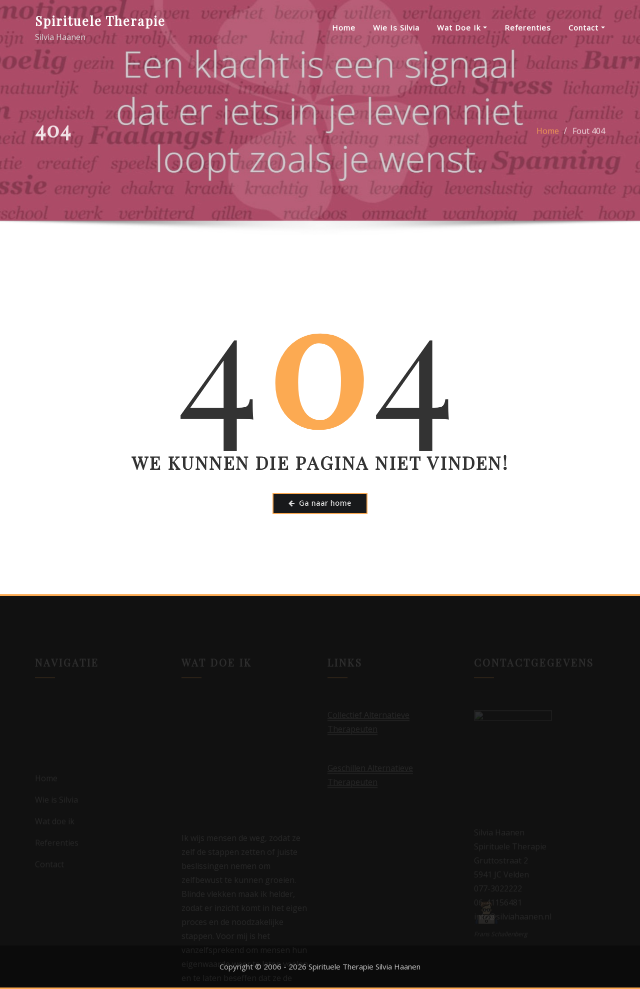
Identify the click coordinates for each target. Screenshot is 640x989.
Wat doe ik (462, 28)
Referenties (527, 28)
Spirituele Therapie (100, 20)
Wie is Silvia (396, 28)
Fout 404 (588, 134)
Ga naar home (320, 503)
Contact (586, 28)
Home (344, 28)
